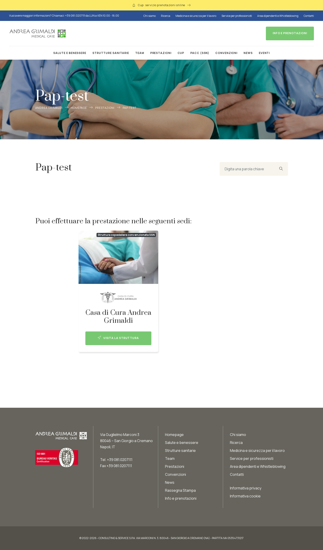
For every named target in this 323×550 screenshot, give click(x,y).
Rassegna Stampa (180, 490)
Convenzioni (226, 53)
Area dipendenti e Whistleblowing (277, 16)
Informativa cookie (245, 496)
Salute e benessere (69, 53)
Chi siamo (149, 16)
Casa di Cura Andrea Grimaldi (118, 316)
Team (139, 53)
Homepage (79, 108)
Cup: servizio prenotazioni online (161, 5)
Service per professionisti (236, 16)
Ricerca (165, 16)
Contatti (309, 16)
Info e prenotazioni (180, 498)
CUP (181, 53)
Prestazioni (160, 53)
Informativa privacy (245, 488)
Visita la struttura (118, 338)
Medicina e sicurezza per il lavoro (195, 16)
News (248, 53)
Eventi (264, 53)
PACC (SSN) (199, 53)
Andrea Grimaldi (49, 108)
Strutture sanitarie (110, 53)
